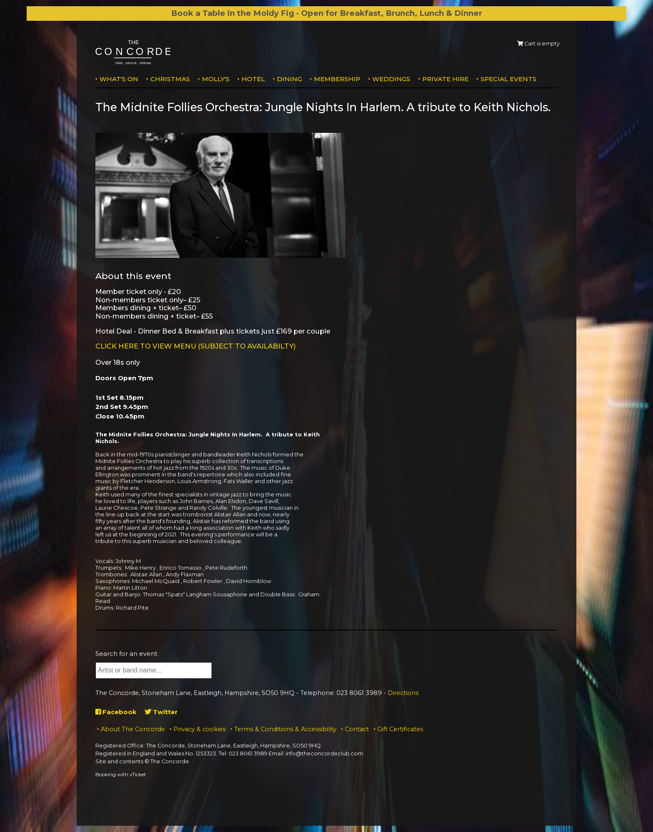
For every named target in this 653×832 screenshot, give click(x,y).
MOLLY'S (215, 79)
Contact (357, 729)
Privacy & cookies (199, 729)
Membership (337, 79)
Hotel (253, 79)
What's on (119, 79)
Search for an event (126, 654)
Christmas (170, 79)
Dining (289, 79)
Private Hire (445, 79)
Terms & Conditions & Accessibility (285, 729)
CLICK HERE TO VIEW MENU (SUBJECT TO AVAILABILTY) (195, 346)
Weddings (391, 79)
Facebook (116, 712)
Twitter (161, 712)
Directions (403, 693)
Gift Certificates (400, 729)
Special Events (508, 79)
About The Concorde (133, 729)
